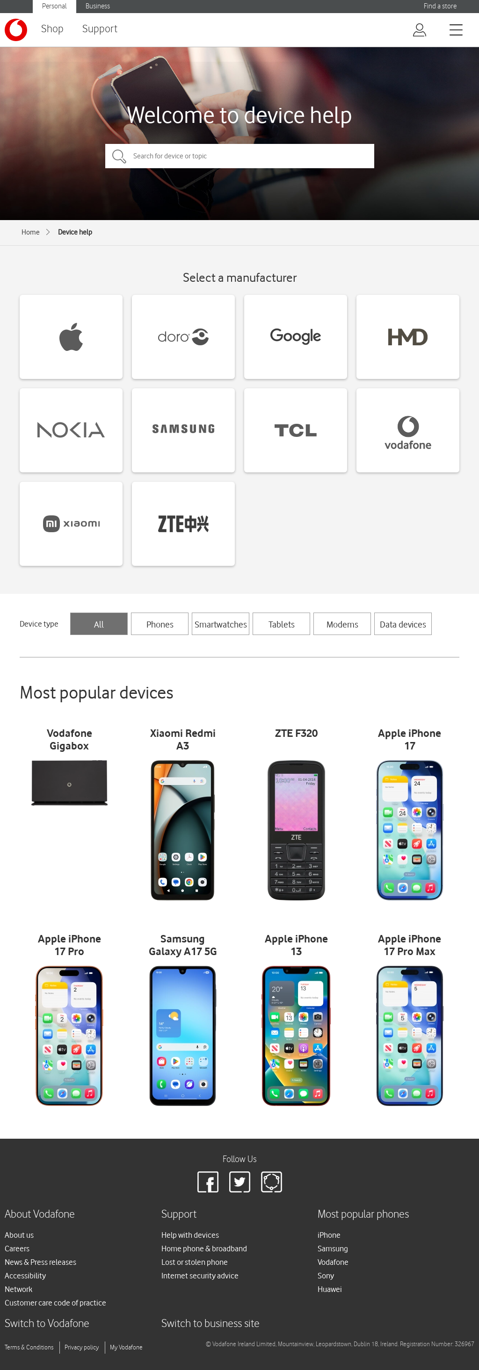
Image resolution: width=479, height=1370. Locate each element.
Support (99, 29)
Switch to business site (210, 1324)
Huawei (330, 1289)
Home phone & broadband (204, 1248)
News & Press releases (40, 1262)
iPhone (329, 1235)
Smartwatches (221, 624)
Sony (326, 1275)
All (99, 624)
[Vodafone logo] (16, 30)
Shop (52, 29)
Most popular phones (363, 1214)
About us (19, 1235)
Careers (17, 1248)
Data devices (403, 624)
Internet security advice (200, 1275)
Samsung (333, 1248)
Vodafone (333, 1262)
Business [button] (98, 6)
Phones (160, 624)
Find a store (440, 6)
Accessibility (25, 1275)
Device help (75, 232)
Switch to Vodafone (47, 1324)
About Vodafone (40, 1214)
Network (18, 1289)
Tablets (282, 624)
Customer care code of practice (55, 1302)
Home (31, 232)
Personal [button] (54, 6)
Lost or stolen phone (194, 1262)
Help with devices (190, 1235)
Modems (342, 624)
